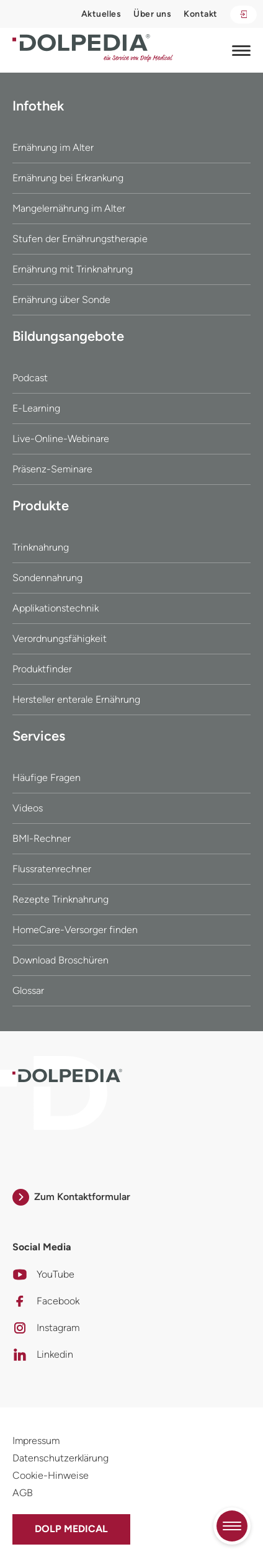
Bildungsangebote (68, 336)
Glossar (28, 990)
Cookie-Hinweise (50, 1475)
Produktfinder (42, 669)
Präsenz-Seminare (52, 469)
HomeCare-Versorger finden (75, 930)
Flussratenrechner (51, 869)
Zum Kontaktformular (71, 1197)
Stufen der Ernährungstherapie (80, 239)
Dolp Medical (71, 1529)
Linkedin (42, 1354)
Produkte (40, 505)
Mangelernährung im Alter (68, 208)
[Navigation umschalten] (241, 50)
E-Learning (36, 408)
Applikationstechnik (55, 608)
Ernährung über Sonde (61, 299)
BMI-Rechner (41, 838)
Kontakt (201, 14)
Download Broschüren (60, 960)
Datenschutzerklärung (60, 1458)
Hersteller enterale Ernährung (76, 699)
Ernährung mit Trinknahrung (72, 269)
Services (38, 736)
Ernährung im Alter (53, 147)
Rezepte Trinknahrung (60, 899)
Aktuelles (101, 14)
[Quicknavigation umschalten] (231, 1525)
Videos (27, 808)
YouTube (43, 1274)
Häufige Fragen (46, 777)
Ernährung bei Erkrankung (67, 178)
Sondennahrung (47, 578)
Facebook (45, 1301)
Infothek (38, 105)
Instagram (45, 1327)
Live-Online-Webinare (60, 439)
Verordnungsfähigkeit (59, 638)
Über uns (152, 14)
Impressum (36, 1440)
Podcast (30, 378)
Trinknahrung (40, 547)
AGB (22, 1493)
